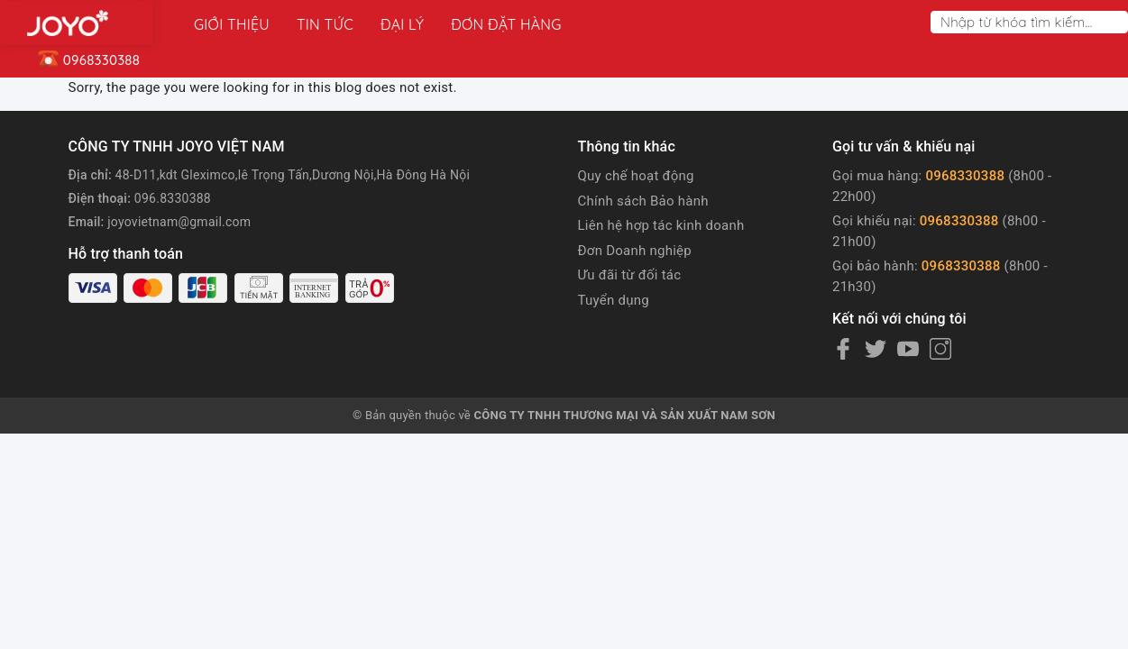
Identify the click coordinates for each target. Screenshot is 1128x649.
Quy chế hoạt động (636, 176)
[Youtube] (908, 349)
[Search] (1118, 22)
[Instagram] (940, 349)
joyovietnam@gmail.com (179, 222)
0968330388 (964, 176)
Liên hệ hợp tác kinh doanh (661, 225)
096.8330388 (172, 198)
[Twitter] (875, 349)
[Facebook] (843, 349)
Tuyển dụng (613, 300)
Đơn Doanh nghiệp (635, 250)
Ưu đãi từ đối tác (630, 275)
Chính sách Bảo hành (643, 201)
